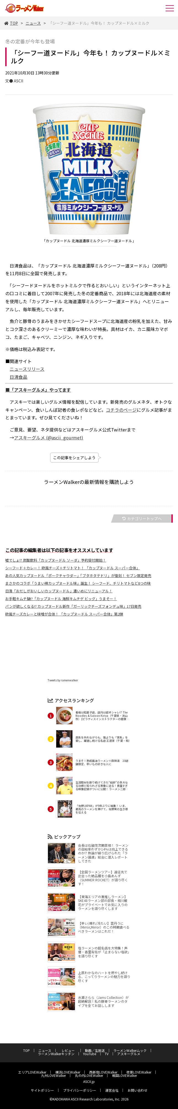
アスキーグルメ (128, 1053)
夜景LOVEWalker (138, 1072)
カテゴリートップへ (142, 518)
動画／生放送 (95, 1050)
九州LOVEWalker (53, 1075)
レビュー (69, 1050)
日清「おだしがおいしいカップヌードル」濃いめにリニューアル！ (58, 591)
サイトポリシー (42, 1090)
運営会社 (111, 1090)
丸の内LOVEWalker (89, 1075)
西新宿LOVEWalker (103, 1072)
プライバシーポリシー (79, 1090)
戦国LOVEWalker (124, 1075)
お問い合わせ (137, 1090)
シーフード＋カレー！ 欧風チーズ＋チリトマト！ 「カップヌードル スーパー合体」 (72, 568)
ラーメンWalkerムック (130, 1050)
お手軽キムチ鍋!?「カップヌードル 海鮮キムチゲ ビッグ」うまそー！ (61, 598)
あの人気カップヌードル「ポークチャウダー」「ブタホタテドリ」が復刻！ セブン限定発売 (78, 575)
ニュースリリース (27, 369)
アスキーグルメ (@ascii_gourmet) (48, 437)
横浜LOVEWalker (67, 1072)
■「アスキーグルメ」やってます (38, 389)
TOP (11, 23)
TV (107, 1053)
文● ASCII (14, 80)
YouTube (89, 1053)
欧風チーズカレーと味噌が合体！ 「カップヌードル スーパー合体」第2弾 (64, 614)
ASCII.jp (89, 1081)
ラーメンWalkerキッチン (56, 1053)
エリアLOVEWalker (32, 1072)
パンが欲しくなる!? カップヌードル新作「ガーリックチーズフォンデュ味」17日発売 (73, 606)
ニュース (33, 23)
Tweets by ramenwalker (63, 680)
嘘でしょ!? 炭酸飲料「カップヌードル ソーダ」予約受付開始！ (55, 560)
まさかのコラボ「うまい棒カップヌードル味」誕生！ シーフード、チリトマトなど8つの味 (78, 583)
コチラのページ (121, 409)
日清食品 (18, 377)
